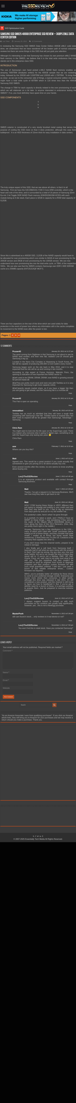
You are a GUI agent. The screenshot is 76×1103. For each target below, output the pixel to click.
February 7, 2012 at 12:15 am (62, 446)
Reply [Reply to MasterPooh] (70, 620)
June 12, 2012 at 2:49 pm (64, 502)
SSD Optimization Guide (14, 28)
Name (6, 672)
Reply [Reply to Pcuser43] (70, 393)
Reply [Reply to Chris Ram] (70, 441)
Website (6, 688)
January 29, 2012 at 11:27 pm (62, 351)
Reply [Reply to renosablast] (70, 422)
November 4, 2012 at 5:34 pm (62, 613)
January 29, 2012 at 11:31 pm (62, 398)
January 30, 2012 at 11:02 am (62, 428)
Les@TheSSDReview (28, 476)
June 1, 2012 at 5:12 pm (64, 458)
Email (6, 680)
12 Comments (37, 41)
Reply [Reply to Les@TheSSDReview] (70, 484)
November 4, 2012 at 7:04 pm (62, 625)
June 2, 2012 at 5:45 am (64, 476)
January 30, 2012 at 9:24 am (62, 410)
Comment (7, 651)
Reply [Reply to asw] (70, 453)
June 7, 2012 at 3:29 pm (64, 489)
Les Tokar (6, 41)
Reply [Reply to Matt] (70, 472)
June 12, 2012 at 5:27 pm (64, 598)
